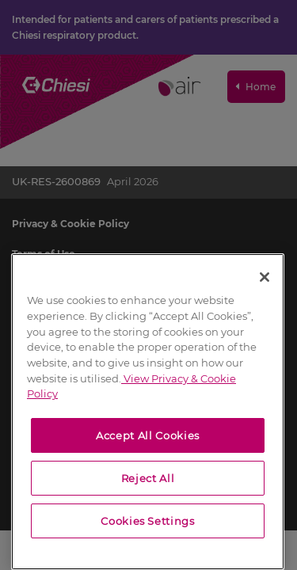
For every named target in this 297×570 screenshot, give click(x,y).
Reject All (148, 478)
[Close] (264, 277)
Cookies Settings (148, 521)
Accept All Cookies (148, 435)
